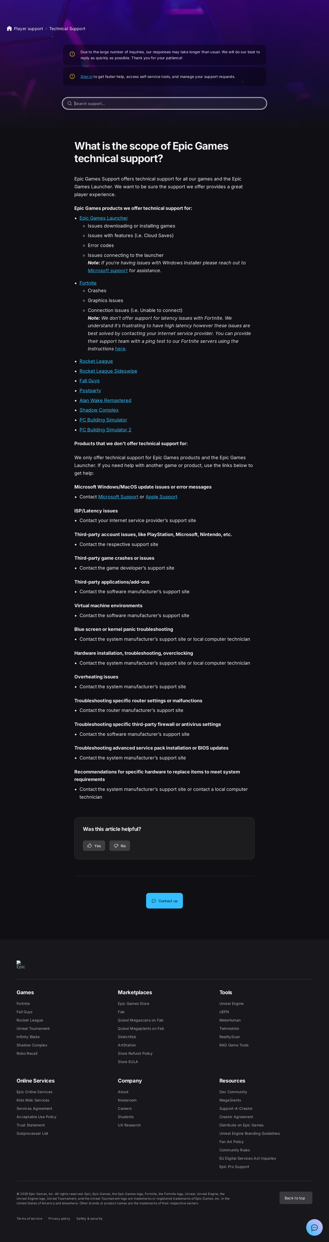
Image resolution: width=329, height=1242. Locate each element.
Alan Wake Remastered (105, 400)
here (120, 348)
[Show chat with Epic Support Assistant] (314, 1227)
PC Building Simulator (103, 420)
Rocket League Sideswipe (108, 371)
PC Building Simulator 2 (105, 429)
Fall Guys (90, 380)
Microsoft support (108, 270)
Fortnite (88, 283)
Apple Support (161, 496)
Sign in (86, 76)
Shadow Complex (99, 410)
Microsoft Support (118, 496)
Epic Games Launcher (104, 218)
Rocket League (96, 361)
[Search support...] (164, 103)
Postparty (90, 390)
